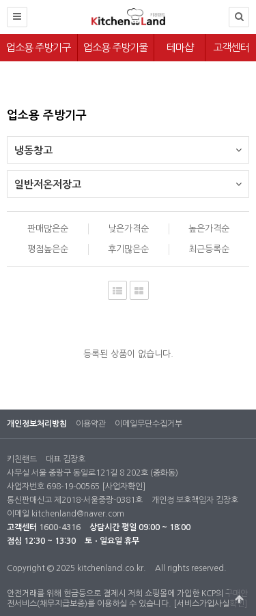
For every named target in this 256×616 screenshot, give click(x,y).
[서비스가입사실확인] (210, 604)
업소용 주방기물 (115, 47)
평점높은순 (47, 249)
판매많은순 (47, 228)
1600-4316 (60, 527)
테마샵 (180, 47)
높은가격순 (208, 228)
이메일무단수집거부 (148, 424)
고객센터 (230, 47)
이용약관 (91, 424)
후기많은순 (128, 249)
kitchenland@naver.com (77, 514)
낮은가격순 (128, 228)
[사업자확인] (123, 486)
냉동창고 (128, 146)
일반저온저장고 (128, 180)
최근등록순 (208, 249)
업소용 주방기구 (38, 47)
